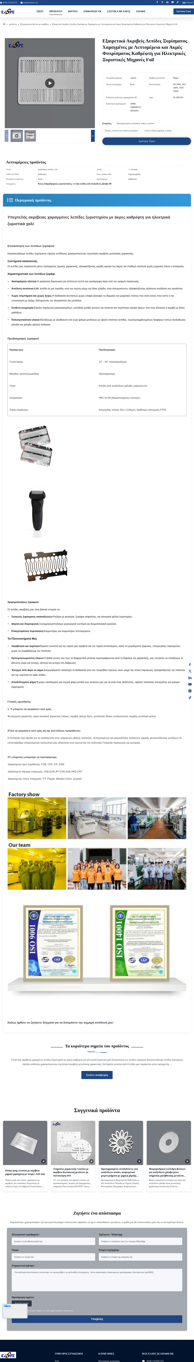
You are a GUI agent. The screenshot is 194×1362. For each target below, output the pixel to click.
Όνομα (15, 1250)
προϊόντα (13, 24)
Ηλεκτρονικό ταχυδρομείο (26, 1234)
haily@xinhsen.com (30, 3)
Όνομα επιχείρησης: (109, 1250)
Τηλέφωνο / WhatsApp (110, 1234)
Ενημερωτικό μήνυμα (24, 1265)
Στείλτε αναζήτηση (97, 1075)
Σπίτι (39, 11)
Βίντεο (72, 11)
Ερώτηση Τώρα (184, 11)
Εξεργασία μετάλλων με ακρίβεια (34, 24)
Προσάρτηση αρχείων (23, 1297)
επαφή (140, 11)
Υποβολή (97, 1319)
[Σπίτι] (4, 24)
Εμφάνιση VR (92, 11)
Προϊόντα (55, 11)
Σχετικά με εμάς (118, 11)
